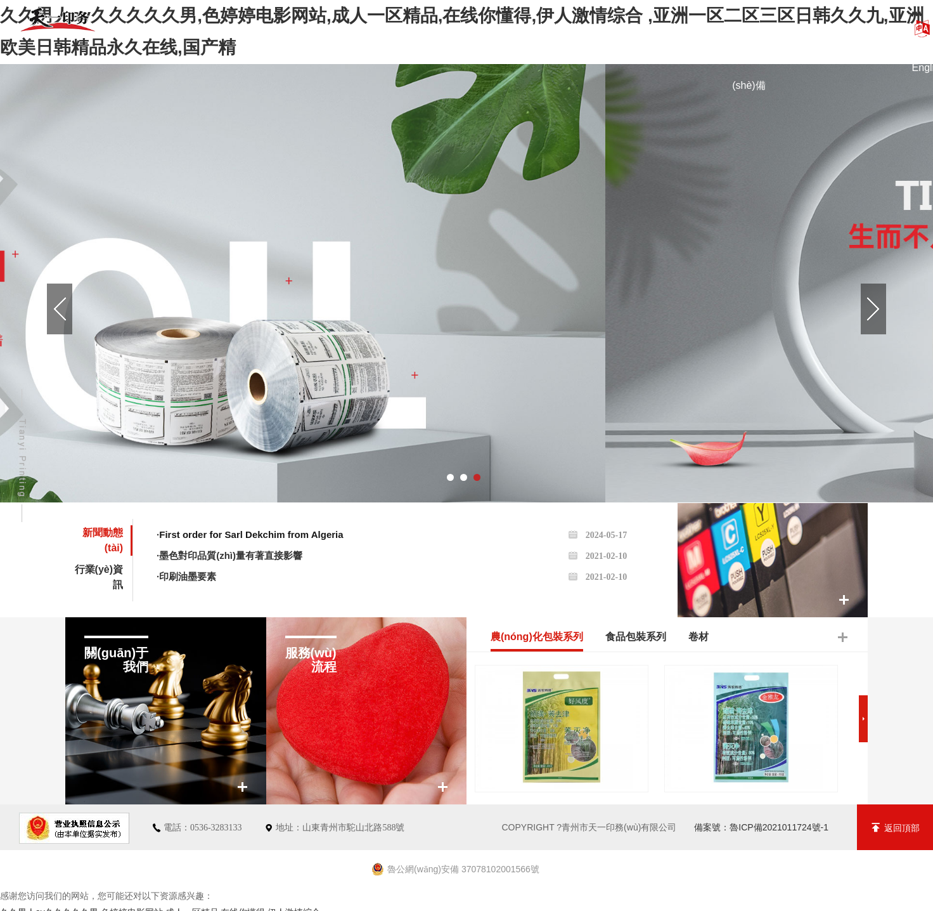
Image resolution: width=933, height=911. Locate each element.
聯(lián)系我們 (857, 28)
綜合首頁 (205, 28)
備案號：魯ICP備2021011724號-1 (761, 827)
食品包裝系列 (635, 636)
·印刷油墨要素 (392, 576)
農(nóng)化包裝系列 (537, 636)
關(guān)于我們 (314, 28)
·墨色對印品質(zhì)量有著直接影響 (392, 555)
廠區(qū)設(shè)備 (748, 40)
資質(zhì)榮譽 (531, 28)
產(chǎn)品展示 (422, 28)
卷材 (698, 636)
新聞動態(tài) (640, 28)
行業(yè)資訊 (99, 577)
